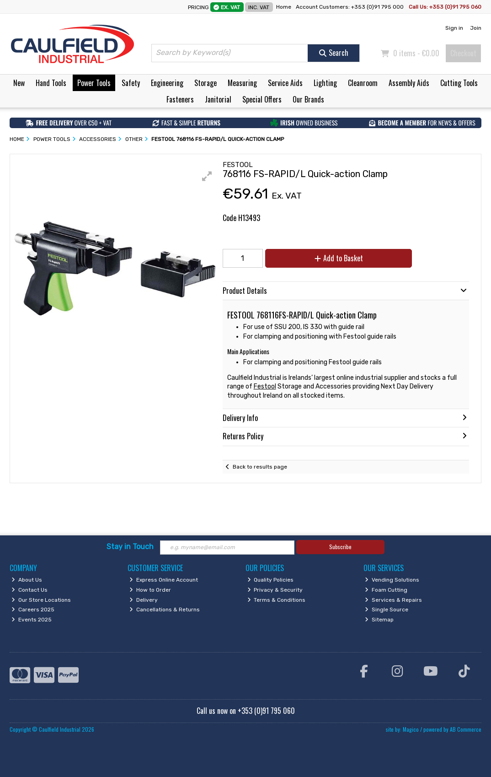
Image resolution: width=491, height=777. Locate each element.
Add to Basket (339, 258)
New (19, 82)
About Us (26, 580)
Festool (265, 386)
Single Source (386, 609)
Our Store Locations (41, 600)
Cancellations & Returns (164, 609)
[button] (207, 176)
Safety (131, 82)
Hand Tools (51, 82)
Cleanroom (363, 82)
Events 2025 (31, 619)
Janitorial (218, 99)
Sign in (454, 28)
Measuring (242, 82)
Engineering (167, 82)
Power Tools (94, 82)
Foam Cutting (386, 590)
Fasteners (180, 99)
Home (283, 7)
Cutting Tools (459, 82)
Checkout (463, 53)
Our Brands (308, 99)
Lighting (325, 82)
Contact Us (29, 590)
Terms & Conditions (276, 600)
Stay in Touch (130, 546)
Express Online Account (163, 580)
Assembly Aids (409, 82)
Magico (411, 729)
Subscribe (340, 546)
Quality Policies (270, 580)
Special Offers (262, 99)
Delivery (143, 600)
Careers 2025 (32, 609)
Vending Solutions (392, 580)
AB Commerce (465, 729)
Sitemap (379, 619)
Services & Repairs (393, 600)
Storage (205, 82)
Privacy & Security (275, 590)
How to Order (150, 590)
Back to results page (260, 467)
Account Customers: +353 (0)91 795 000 (350, 7)
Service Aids (285, 82)
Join (475, 28)
